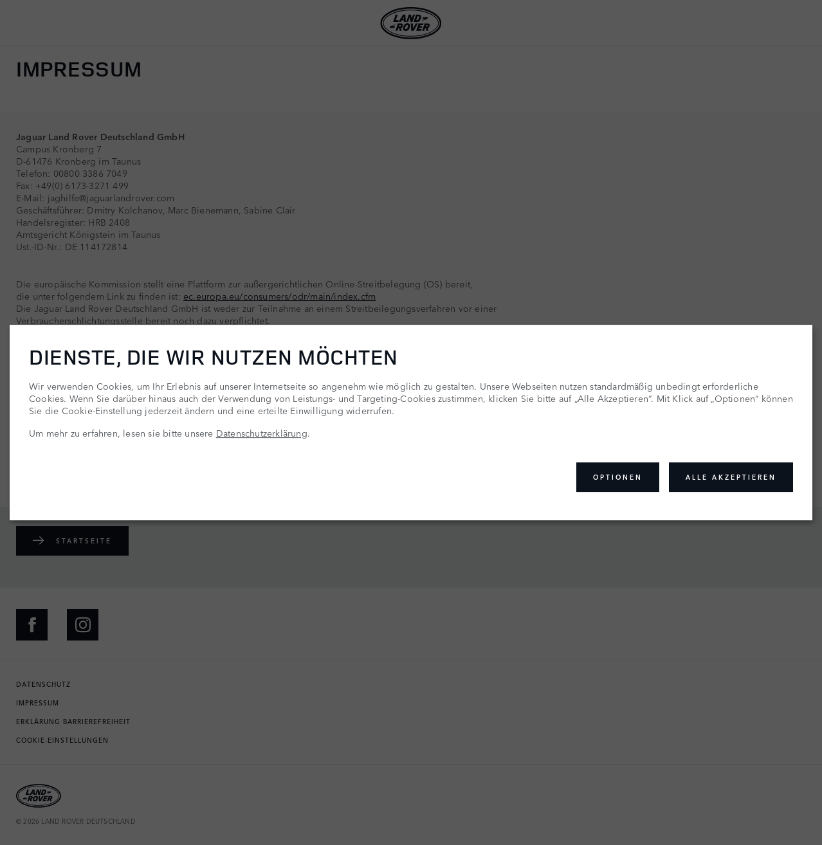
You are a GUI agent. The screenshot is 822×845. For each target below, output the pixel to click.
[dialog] (411, 422)
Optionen (618, 477)
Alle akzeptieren (731, 477)
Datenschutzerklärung (261, 432)
